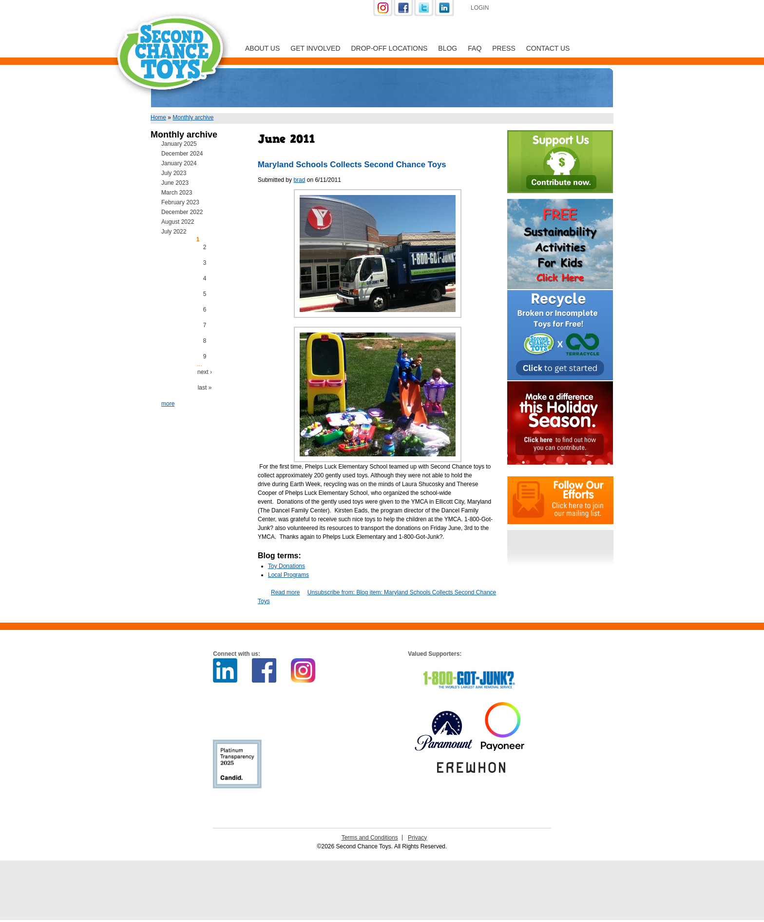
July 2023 (173, 173)
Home (158, 117)
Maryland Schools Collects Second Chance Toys (352, 164)
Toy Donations (286, 566)
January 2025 (179, 143)
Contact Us (548, 48)
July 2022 (173, 231)
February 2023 (180, 202)
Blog (447, 48)
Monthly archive (192, 117)
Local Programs (288, 574)
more (167, 403)
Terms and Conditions (370, 838)
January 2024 (179, 163)
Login (480, 8)
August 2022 (177, 221)
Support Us (548, 9)
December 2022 (182, 212)
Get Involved (315, 48)
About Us (262, 48)
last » (205, 387)
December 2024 (182, 153)
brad (299, 180)
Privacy (417, 838)
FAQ (474, 48)
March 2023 (176, 192)
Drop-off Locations (389, 48)
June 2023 (175, 182)
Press (503, 48)
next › (204, 372)
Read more (285, 592)
